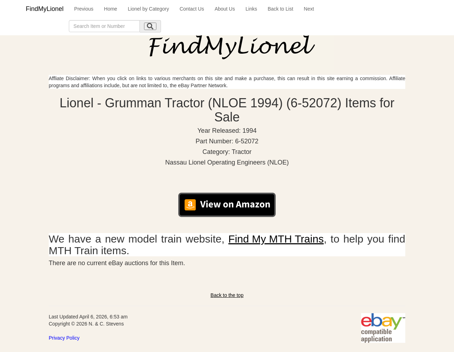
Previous (83, 9)
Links (251, 9)
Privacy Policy (64, 338)
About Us (225, 9)
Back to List (280, 9)
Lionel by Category (148, 9)
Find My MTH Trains (276, 239)
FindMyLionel (45, 8)
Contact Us (192, 9)
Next (309, 9)
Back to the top (226, 295)
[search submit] (150, 26)
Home (110, 9)
